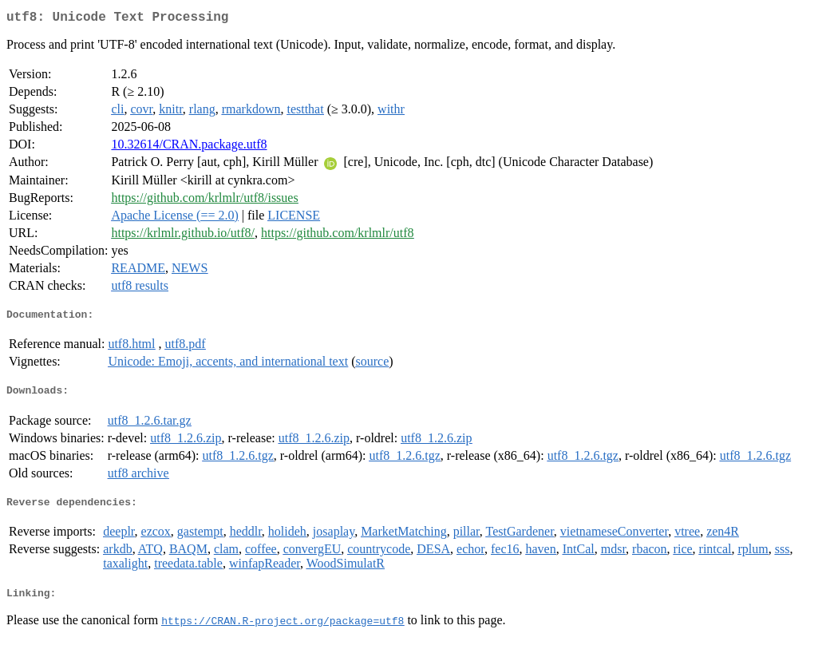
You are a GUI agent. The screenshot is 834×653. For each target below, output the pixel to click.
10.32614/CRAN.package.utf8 (189, 147)
